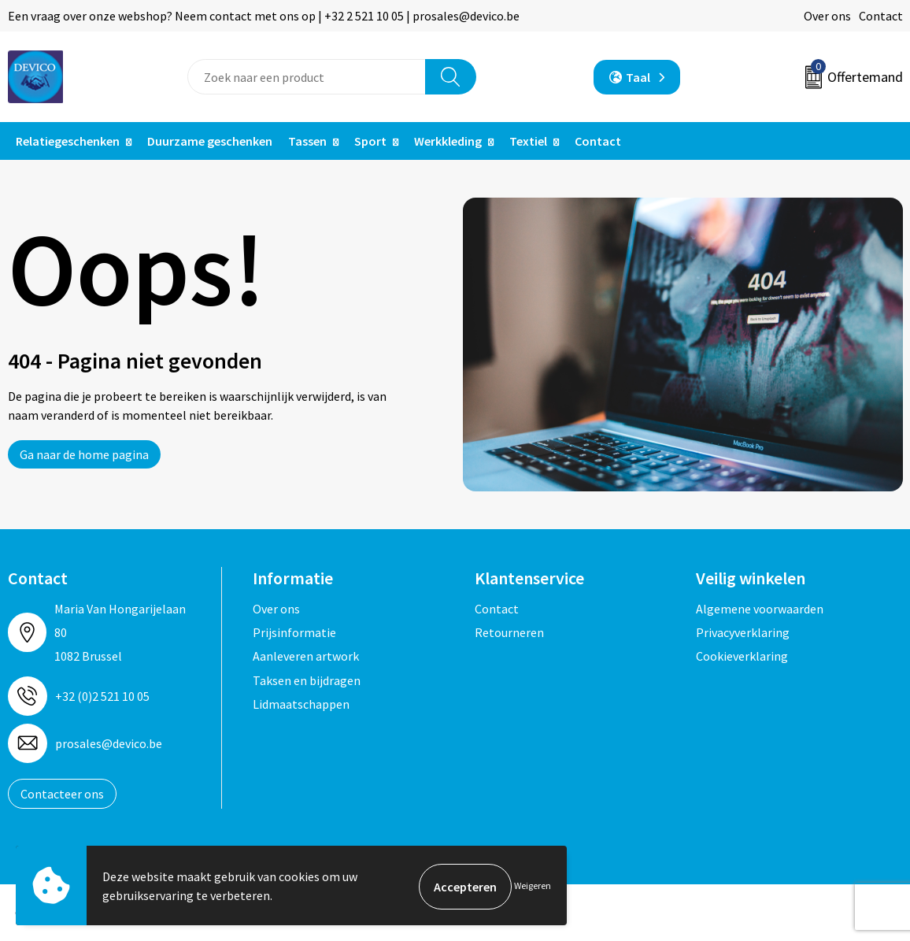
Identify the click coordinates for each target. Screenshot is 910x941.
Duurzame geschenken (209, 141)
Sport (370, 141)
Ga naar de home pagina (84, 454)
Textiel (528, 141)
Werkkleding (448, 141)
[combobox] (306, 76)
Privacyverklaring (743, 632)
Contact (881, 16)
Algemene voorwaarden (759, 609)
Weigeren (532, 886)
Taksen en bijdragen (307, 680)
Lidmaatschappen (301, 704)
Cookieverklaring (742, 656)
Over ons (827, 16)
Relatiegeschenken (68, 141)
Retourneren (509, 632)
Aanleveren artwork (306, 656)
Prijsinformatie (294, 632)
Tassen (307, 141)
